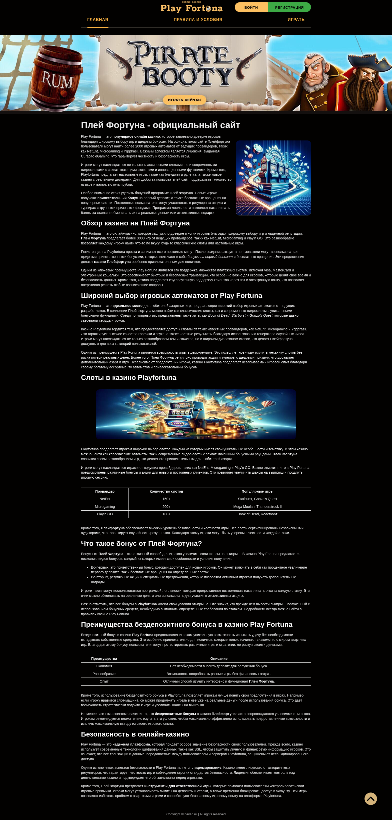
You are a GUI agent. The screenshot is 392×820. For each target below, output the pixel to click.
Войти (251, 7)
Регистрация (289, 7)
